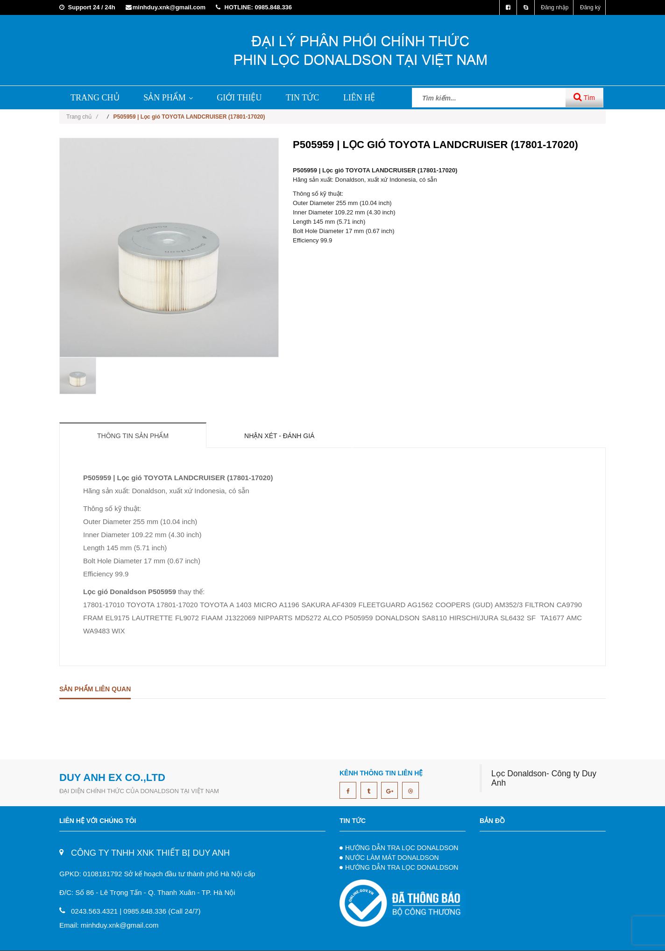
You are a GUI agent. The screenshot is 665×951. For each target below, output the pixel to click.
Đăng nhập (554, 7)
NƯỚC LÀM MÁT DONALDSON (392, 857)
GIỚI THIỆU (239, 97)
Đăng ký (590, 7)
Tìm (584, 96)
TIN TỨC (302, 97)
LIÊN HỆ (359, 97)
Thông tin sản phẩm (133, 436)
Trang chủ (82, 117)
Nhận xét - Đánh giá (279, 436)
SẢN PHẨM (168, 97)
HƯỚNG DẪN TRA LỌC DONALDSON (401, 848)
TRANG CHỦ (95, 97)
